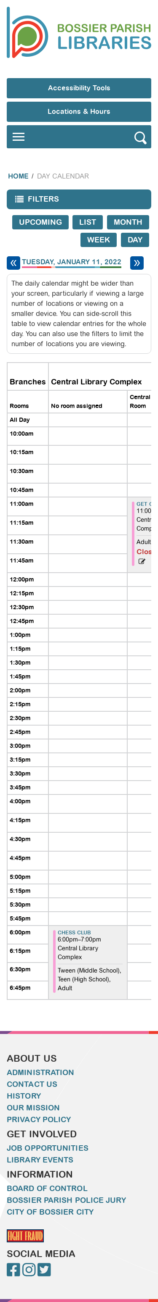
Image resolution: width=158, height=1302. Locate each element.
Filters (35, 202)
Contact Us (32, 1084)
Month (128, 222)
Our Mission (33, 1108)
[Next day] (137, 263)
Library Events (40, 1160)
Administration (40, 1072)
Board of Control (47, 1188)
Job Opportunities (47, 1148)
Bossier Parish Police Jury (66, 1200)
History (24, 1096)
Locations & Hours (79, 112)
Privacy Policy (39, 1119)
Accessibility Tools (79, 88)
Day (135, 240)
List (87, 222)
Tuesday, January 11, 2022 (71, 262)
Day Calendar (63, 176)
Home (18, 176)
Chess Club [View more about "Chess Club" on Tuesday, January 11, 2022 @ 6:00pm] (74, 932)
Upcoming (40, 222)
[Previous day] (13, 263)
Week (98, 240)
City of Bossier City (50, 1212)
